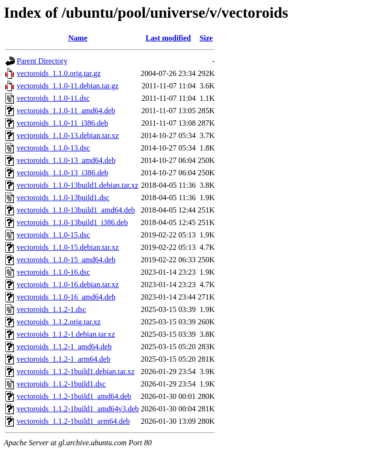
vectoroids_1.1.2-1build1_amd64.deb (74, 396)
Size (206, 38)
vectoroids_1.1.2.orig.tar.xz (59, 322)
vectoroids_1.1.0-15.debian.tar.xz (68, 247)
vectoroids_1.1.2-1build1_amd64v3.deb (78, 409)
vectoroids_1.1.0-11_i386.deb (62, 123)
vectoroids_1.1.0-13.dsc (53, 148)
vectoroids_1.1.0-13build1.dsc (63, 197)
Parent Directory (42, 61)
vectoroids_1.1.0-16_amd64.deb (66, 297)
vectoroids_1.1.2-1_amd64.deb (64, 347)
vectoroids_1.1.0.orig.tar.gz (59, 73)
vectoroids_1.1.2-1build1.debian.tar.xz (76, 371)
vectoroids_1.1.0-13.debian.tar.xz (68, 135)
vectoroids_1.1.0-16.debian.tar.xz (68, 284)
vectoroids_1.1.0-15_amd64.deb (66, 260)
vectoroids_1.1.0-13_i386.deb (62, 173)
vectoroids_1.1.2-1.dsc (51, 309)
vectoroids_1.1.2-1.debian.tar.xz (66, 334)
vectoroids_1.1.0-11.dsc (53, 98)
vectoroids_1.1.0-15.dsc (53, 235)
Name (77, 38)
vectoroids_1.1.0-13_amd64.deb (66, 160)
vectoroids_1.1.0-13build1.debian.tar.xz (78, 185)
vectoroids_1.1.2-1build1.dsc (61, 384)
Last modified (168, 38)
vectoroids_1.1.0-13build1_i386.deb (72, 222)
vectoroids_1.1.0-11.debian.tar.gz (68, 86)
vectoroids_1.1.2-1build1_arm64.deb (73, 421)
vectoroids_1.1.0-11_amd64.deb (66, 111)
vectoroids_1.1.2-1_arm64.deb (63, 359)
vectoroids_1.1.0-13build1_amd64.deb (76, 210)
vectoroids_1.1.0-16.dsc (53, 272)
